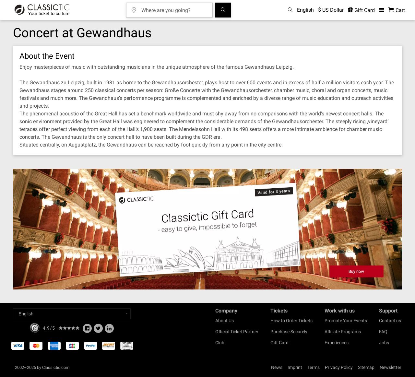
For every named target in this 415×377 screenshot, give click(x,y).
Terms (313, 367)
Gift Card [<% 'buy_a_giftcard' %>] (361, 10)
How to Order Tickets (291, 320)
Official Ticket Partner (236, 331)
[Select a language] (72, 313)
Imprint (295, 367)
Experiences (337, 342)
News (276, 367)
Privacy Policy (339, 367)
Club (219, 342)
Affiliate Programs (343, 331)
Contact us (390, 320)
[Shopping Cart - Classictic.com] (396, 10)
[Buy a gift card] (207, 229)
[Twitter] (98, 330)
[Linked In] (109, 330)
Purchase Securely (288, 331)
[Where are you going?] (174, 8)
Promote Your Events (346, 320)
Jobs (384, 342)
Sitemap (366, 367)
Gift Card (279, 342)
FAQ (383, 331)
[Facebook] (87, 330)
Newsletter (390, 367)
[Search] (223, 10)
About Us (224, 320)
